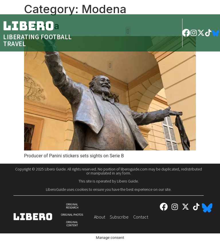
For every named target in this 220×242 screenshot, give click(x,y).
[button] (128, 31)
